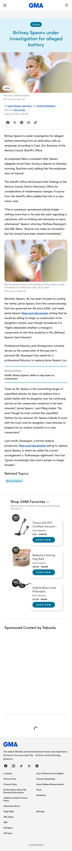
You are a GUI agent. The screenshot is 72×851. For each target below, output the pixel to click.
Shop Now (43, 539)
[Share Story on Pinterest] (21, 122)
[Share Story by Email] (28, 122)
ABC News (9, 816)
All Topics (8, 833)
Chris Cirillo (19, 109)
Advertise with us (12, 805)
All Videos (8, 827)
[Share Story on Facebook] (7, 122)
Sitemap (40, 811)
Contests (8, 773)
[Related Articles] (36, 374)
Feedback (41, 795)
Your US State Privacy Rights (50, 773)
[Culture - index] (36, 24)
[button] (4, 5)
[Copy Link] (35, 122)
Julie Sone (27, 105)
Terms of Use (10, 778)
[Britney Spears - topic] (14, 480)
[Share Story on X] (14, 122)
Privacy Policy (10, 784)
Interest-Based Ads (45, 778)
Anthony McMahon (46, 105)
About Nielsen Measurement (50, 784)
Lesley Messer (14, 105)
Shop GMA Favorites (28, 501)
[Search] (67, 5)
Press (39, 789)
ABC (6, 822)
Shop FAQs (9, 811)
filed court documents (34, 313)
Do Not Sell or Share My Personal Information (14, 791)
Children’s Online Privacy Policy (15, 799)
